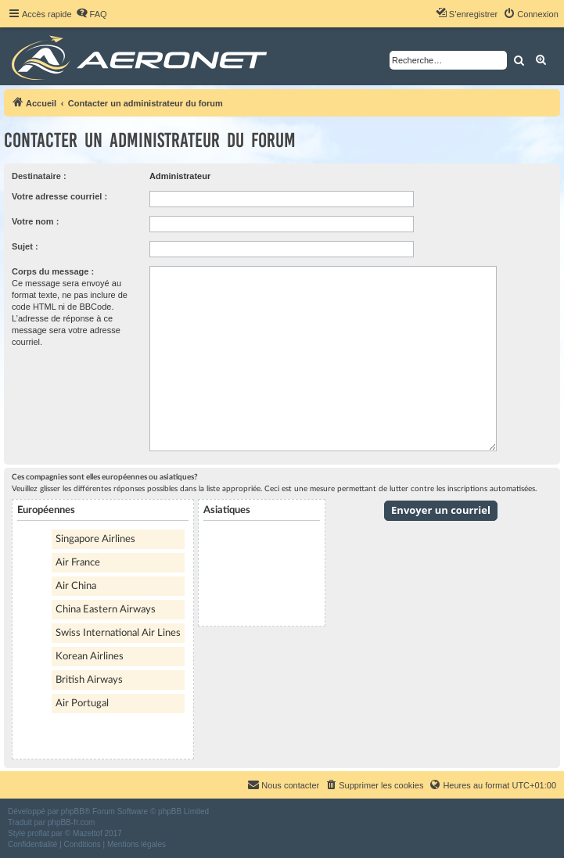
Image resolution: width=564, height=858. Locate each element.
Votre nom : (35, 221)
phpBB (72, 811)
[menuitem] (91, 14)
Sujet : (25, 246)
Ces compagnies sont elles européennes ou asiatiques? (105, 477)
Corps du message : (53, 271)
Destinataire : (39, 176)
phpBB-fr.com (71, 822)
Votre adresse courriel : (59, 196)
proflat (38, 833)
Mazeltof (87, 833)
